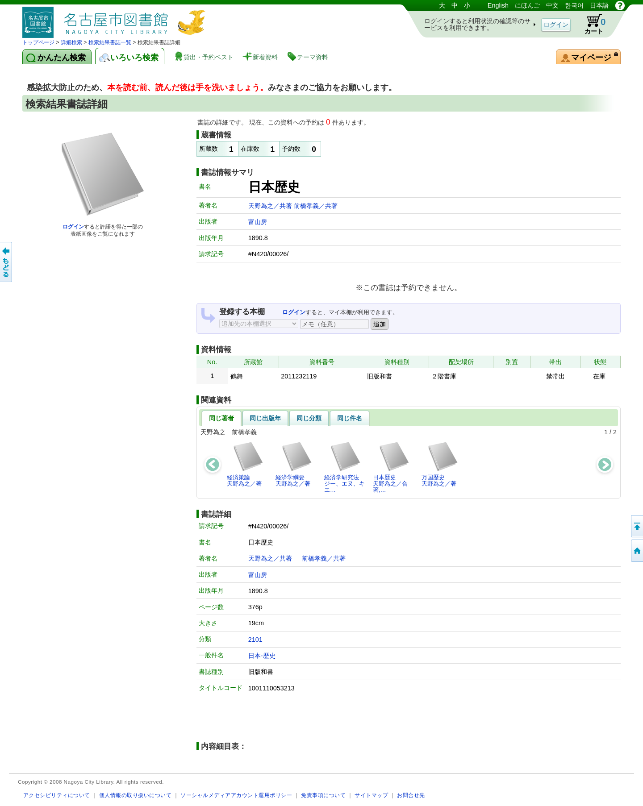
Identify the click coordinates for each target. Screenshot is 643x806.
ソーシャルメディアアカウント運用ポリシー (236, 795)
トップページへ (636, 551)
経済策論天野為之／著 (245, 464)
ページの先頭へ (636, 526)
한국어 (574, 5)
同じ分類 (309, 418)
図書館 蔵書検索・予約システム (116, 19)
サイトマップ (371, 795)
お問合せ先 (411, 795)
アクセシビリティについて (56, 795)
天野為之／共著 (271, 205)
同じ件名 (349, 418)
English (498, 5)
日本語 (599, 5)
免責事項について (323, 795)
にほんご (527, 5)
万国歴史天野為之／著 (440, 464)
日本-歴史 (262, 655)
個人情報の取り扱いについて (135, 795)
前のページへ (6, 262)
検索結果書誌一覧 (109, 42)
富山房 (257, 221)
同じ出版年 (265, 418)
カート (590, 24)
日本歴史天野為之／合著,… (391, 467)
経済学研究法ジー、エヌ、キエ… (344, 467)
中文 (552, 5)
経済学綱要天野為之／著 (294, 464)
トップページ (38, 42)
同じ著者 (221, 418)
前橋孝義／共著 (316, 205)
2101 (255, 639)
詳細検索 (71, 42)
